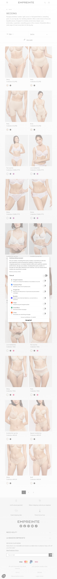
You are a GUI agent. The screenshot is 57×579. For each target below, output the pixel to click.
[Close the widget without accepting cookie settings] (16, 258)
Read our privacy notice (15, 271)
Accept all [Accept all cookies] (28, 320)
